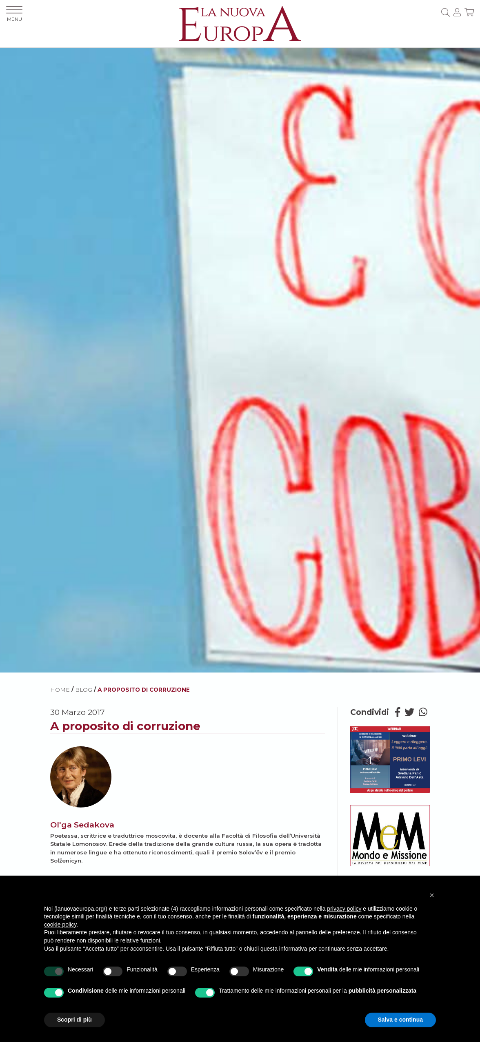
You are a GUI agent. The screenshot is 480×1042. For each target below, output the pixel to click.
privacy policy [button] (344, 908)
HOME (60, 689)
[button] (431, 895)
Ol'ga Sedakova (82, 825)
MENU (14, 14)
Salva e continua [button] (400, 1019)
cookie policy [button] (60, 924)
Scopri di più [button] (74, 1019)
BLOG (83, 689)
